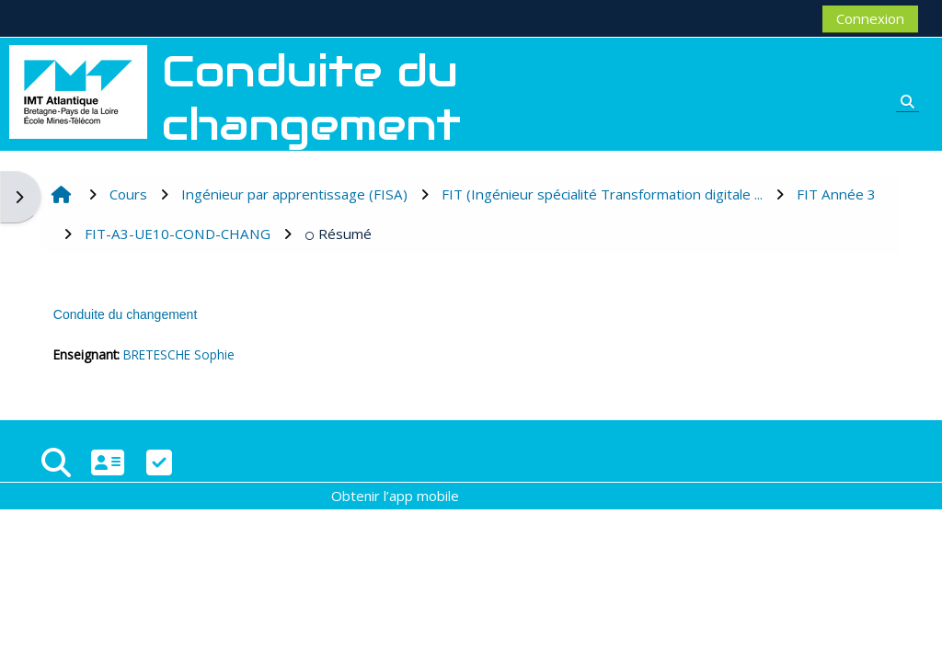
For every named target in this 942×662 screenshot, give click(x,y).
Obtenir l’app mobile (395, 495)
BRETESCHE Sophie (179, 354)
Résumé (338, 233)
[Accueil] (78, 90)
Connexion (870, 18)
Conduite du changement (125, 314)
